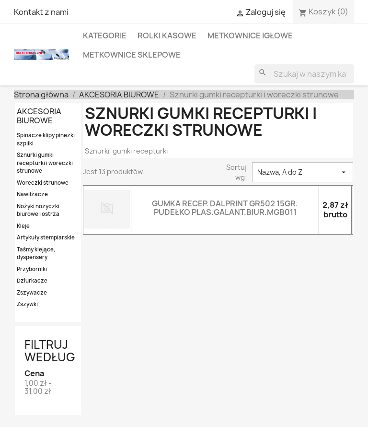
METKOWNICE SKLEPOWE (132, 54)
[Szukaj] (304, 73)
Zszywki (27, 304)
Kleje (23, 225)
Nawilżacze (32, 194)
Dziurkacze (32, 280)
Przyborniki (32, 269)
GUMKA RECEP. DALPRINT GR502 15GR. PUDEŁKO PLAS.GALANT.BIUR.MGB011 (225, 207)
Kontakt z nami (41, 12)
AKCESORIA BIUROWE (39, 116)
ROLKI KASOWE (167, 35)
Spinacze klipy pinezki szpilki (46, 139)
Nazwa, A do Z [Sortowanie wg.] (302, 172)
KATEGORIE (104, 35)
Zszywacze (32, 292)
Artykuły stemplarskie (46, 237)
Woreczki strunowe (43, 182)
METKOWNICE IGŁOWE (250, 35)
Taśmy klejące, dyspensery (36, 253)
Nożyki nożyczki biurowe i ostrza (38, 210)
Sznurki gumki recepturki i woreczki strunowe (45, 162)
